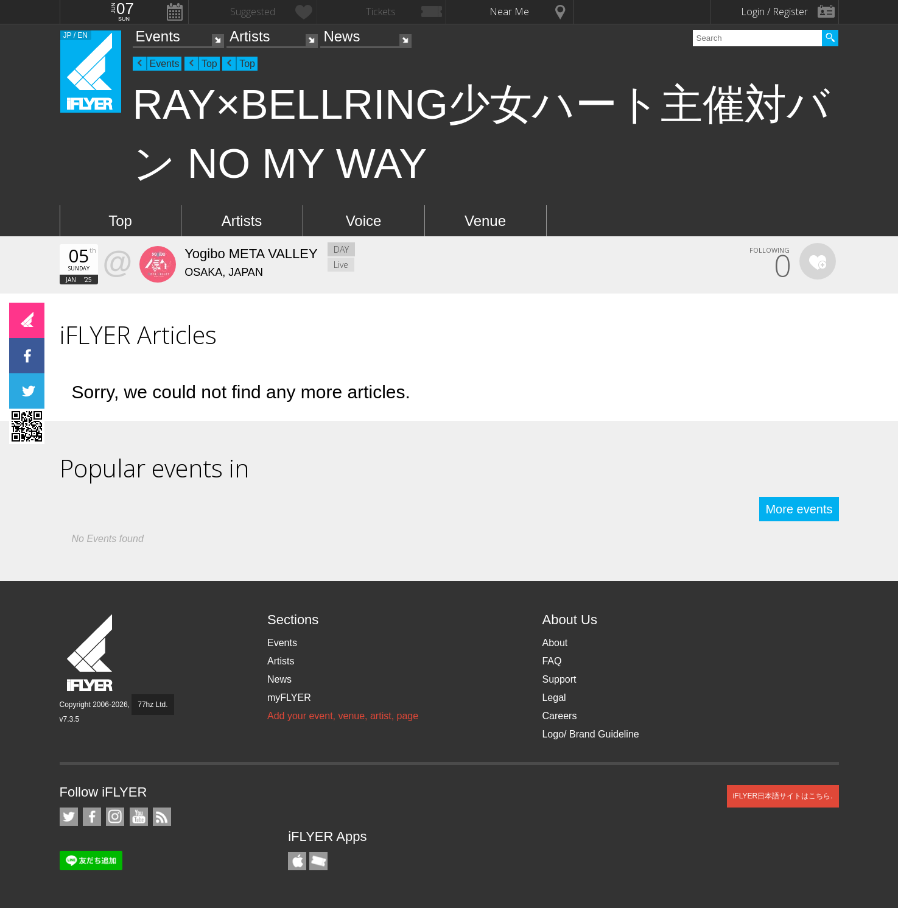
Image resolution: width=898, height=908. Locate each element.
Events (158, 36)
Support (559, 679)
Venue (485, 221)
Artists (250, 36)
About (554, 643)
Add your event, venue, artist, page (342, 716)
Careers (559, 716)
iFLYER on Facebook (92, 817)
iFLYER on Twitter (69, 817)
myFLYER (289, 697)
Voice (364, 221)
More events (798, 509)
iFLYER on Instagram (115, 817)
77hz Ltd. (152, 704)
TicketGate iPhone (318, 861)
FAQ (551, 661)
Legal (554, 697)
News (341, 36)
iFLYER (90, 653)
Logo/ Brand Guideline (590, 734)
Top (209, 63)
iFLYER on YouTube (139, 817)
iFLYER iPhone (297, 861)
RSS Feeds (162, 817)
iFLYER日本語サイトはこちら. (783, 796)
